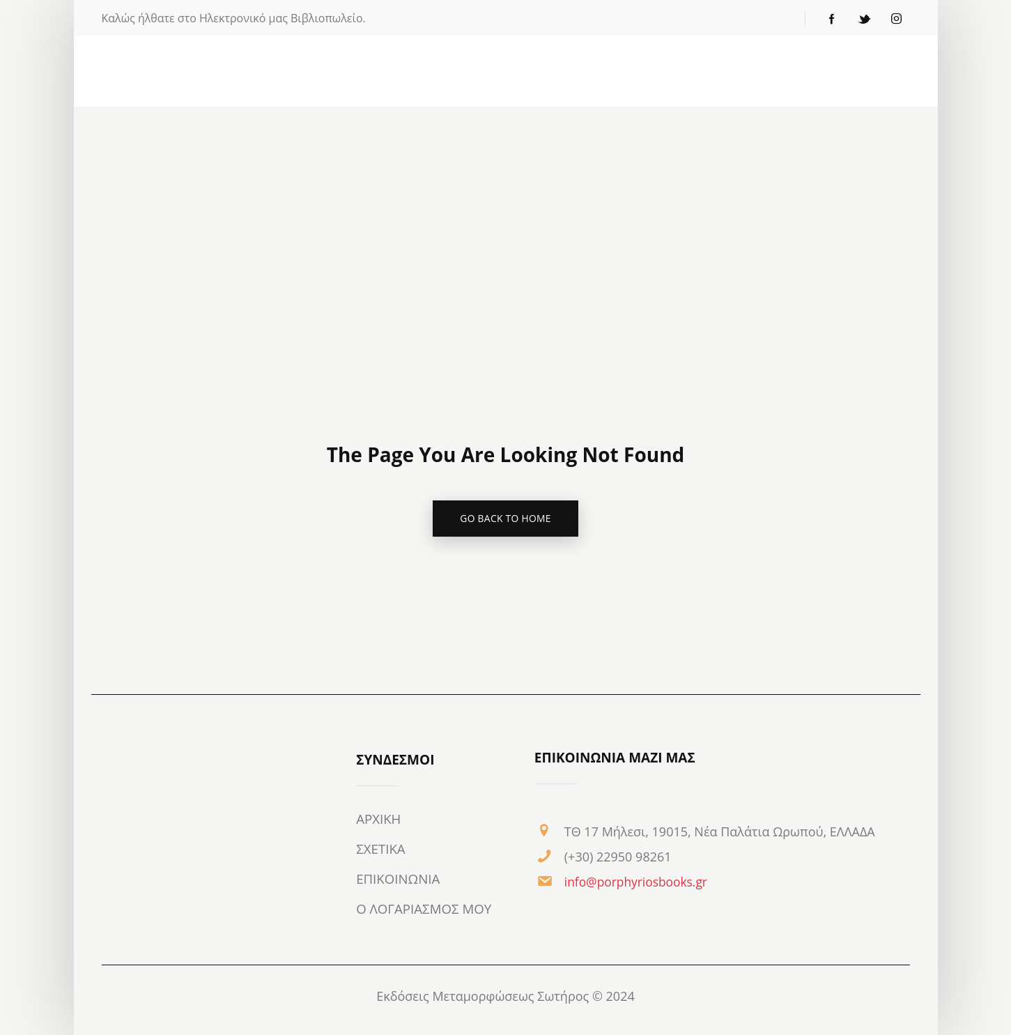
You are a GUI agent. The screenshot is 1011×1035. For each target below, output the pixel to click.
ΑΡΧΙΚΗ (378, 820)
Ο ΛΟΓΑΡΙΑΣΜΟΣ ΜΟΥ (424, 909)
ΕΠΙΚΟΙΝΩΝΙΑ (398, 880)
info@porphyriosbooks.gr (638, 882)
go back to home (506, 519)
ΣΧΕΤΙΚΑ (381, 850)
